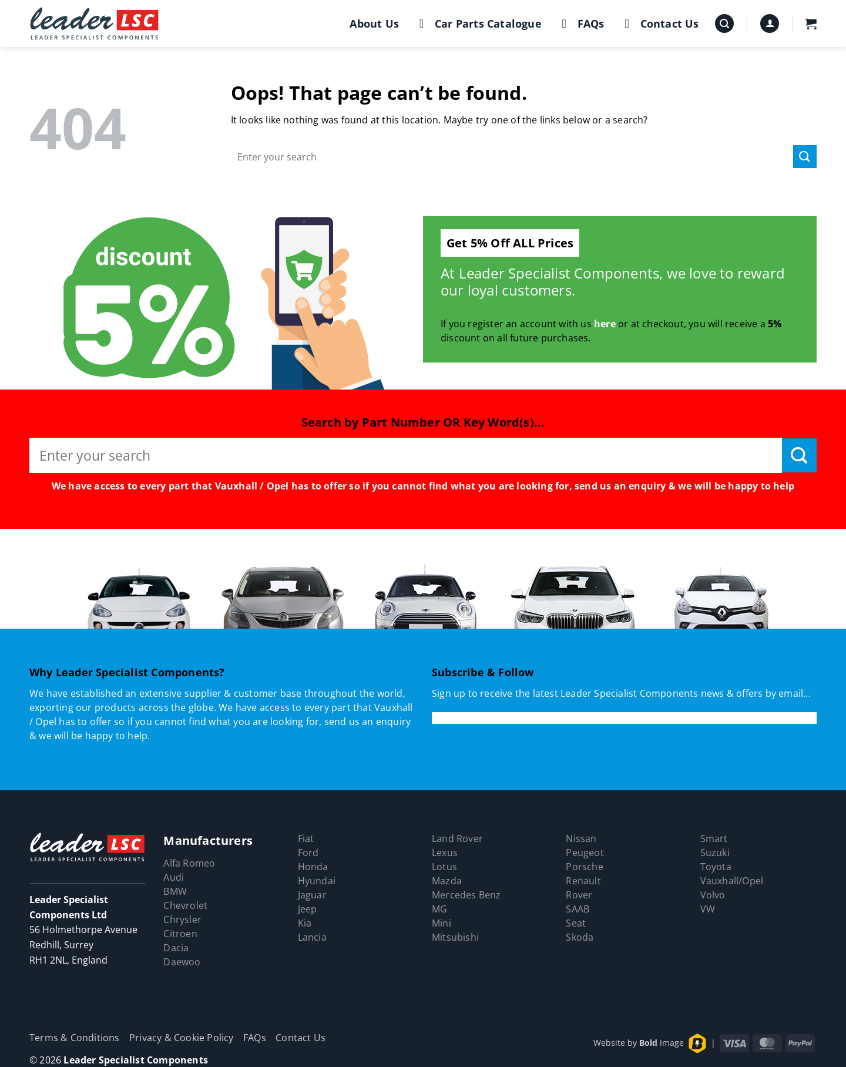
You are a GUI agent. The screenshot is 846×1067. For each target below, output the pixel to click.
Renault (583, 880)
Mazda (447, 880)
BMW (175, 891)
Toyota (715, 866)
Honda (313, 866)
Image (661, 1042)
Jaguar (312, 894)
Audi (173, 877)
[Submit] (805, 156)
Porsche (584, 866)
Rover (579, 894)
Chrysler (182, 919)
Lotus (444, 866)
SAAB (577, 908)
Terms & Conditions (74, 1037)
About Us (374, 23)
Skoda (579, 937)
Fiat (306, 838)
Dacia (176, 947)
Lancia (312, 937)
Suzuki (715, 852)
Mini (441, 923)
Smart (714, 838)
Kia (305, 923)
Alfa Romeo (189, 863)
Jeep (307, 908)
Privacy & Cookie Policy (181, 1037)
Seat (576, 923)
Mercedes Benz (466, 894)
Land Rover (457, 838)
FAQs (581, 23)
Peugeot (584, 852)
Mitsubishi (455, 937)
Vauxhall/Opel (732, 880)
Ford (308, 852)
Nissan (581, 838)
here (605, 323)
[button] (724, 23)
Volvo (713, 894)
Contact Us (659, 23)
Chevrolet (185, 905)
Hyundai (316, 880)
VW (707, 908)
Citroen (180, 933)
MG (439, 908)
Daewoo (181, 961)
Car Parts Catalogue (478, 23)
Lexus (445, 852)
